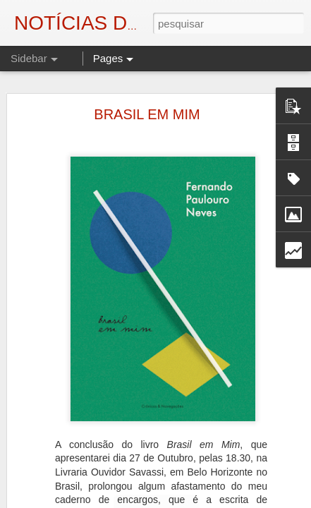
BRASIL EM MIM (147, 113)
